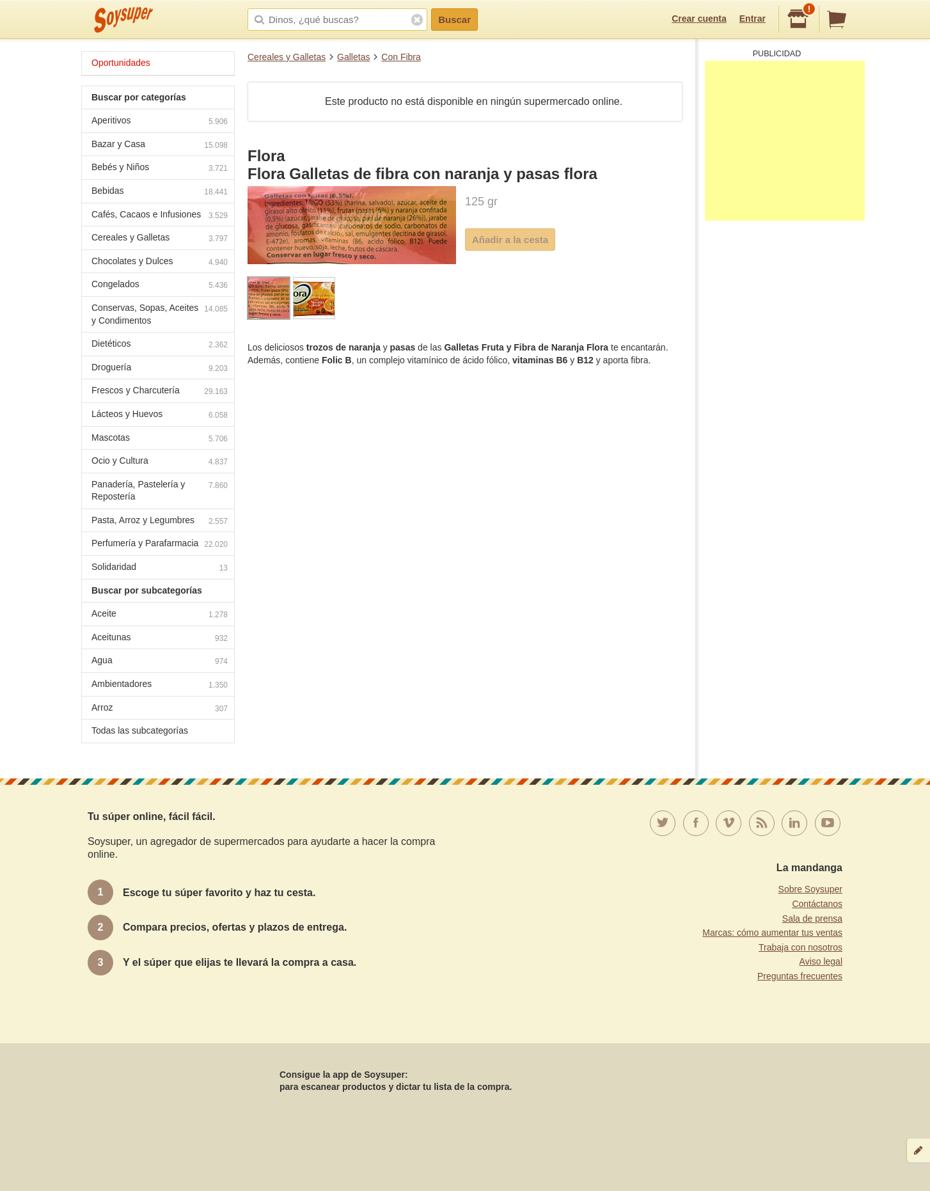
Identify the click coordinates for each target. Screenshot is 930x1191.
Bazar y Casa (159, 145)
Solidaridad (159, 568)
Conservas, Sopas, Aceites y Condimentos (159, 314)
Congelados (159, 285)
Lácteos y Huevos (159, 415)
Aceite (159, 615)
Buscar (454, 19)
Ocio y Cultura (159, 462)
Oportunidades (120, 63)
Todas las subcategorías (139, 730)
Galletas (353, 57)
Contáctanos (817, 904)
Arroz (159, 709)
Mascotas (159, 439)
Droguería (159, 368)
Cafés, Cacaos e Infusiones (159, 216)
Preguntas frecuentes (799, 976)
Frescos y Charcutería (159, 391)
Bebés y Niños (159, 168)
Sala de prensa (812, 918)
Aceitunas (159, 638)
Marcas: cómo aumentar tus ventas (772, 932)
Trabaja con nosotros (800, 947)
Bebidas (159, 192)
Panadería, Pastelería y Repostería (159, 490)
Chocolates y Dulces (159, 262)
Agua (159, 661)
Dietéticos (159, 345)
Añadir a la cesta (510, 239)
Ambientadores (159, 685)
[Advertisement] (785, 141)
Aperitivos (159, 122)
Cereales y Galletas (287, 57)
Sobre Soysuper (810, 889)
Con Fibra (400, 57)
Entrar (752, 18)
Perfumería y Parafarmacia (159, 544)
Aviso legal (821, 961)
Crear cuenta (699, 18)
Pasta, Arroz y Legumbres (159, 521)
